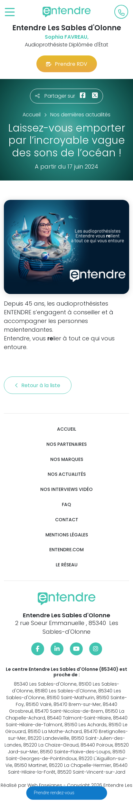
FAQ (66, 504)
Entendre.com (66, 550)
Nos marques (66, 459)
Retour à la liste (38, 385)
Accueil (66, 429)
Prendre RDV (66, 64)
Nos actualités (67, 474)
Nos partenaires (66, 444)
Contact (66, 520)
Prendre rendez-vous (54, 792)
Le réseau (67, 565)
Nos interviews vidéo (66, 489)
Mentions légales (66, 535)
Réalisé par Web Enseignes (31, 785)
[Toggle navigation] (10, 12)
